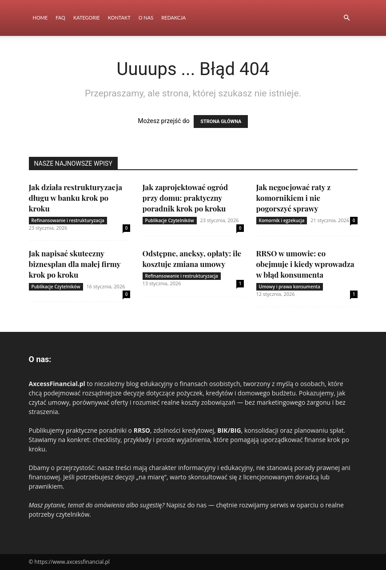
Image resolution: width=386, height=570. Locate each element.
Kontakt (119, 17)
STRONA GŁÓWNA (220, 121)
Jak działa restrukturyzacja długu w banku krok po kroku (75, 197)
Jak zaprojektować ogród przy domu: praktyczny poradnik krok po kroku (185, 197)
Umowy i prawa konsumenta (289, 286)
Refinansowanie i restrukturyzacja (68, 220)
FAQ (60, 17)
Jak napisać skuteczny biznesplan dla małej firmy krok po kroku (75, 263)
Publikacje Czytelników (169, 220)
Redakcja (173, 17)
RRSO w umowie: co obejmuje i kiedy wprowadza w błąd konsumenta (305, 263)
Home (40, 17)
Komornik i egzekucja (282, 220)
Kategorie (86, 17)
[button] (347, 18)
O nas (146, 17)
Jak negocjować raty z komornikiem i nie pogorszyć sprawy (293, 197)
